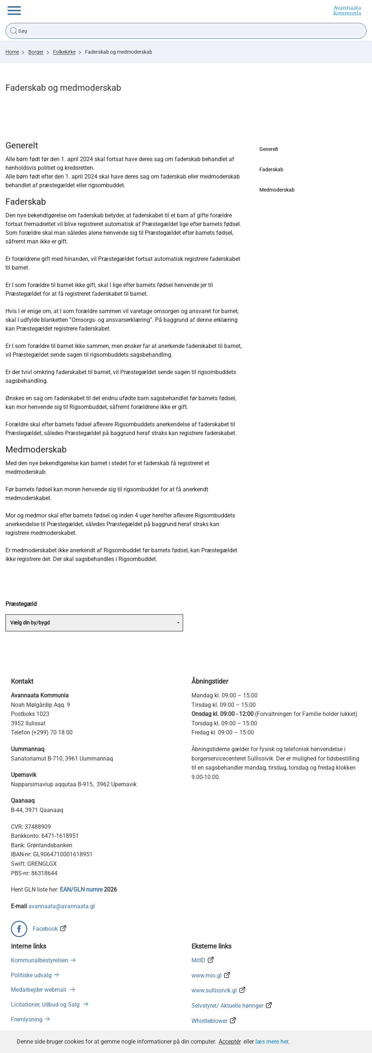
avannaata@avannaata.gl (61, 906)
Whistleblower (209, 1020)
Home (12, 52)
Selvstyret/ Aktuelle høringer (227, 1005)
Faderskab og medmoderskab (118, 52)
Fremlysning (27, 1019)
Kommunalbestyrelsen (39, 960)
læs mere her (271, 1041)
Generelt (268, 149)
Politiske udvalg (31, 975)
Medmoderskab (277, 190)
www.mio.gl (206, 975)
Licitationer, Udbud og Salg (46, 1004)
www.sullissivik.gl (214, 990)
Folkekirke (64, 52)
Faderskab (271, 169)
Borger (36, 52)
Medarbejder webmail (39, 989)
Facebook (45, 928)
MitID (198, 960)
